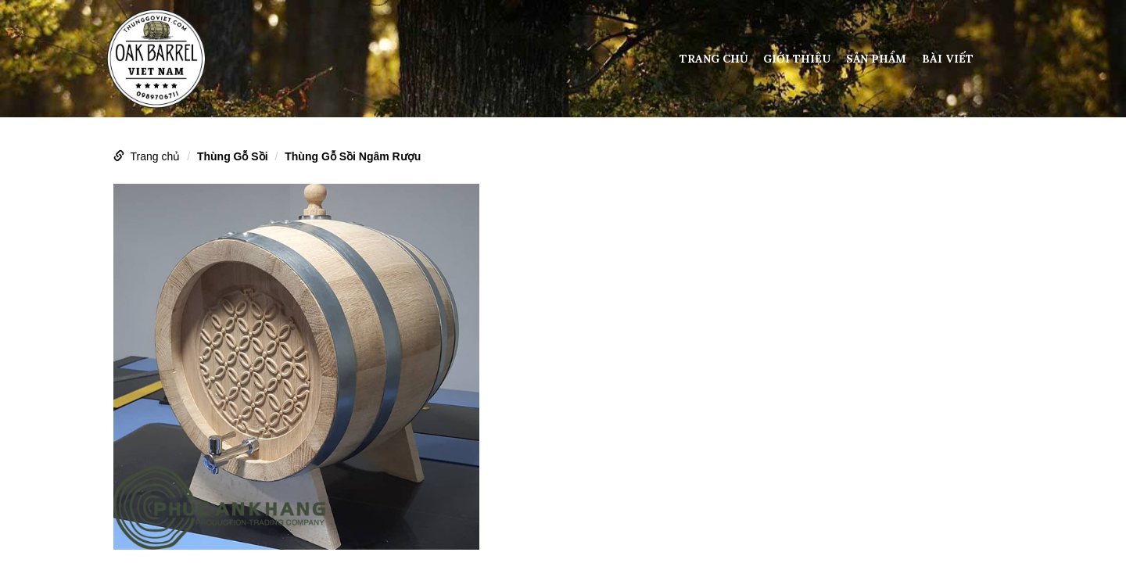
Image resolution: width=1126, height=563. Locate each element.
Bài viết (948, 59)
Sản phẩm (876, 59)
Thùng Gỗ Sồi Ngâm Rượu (353, 156)
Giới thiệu (796, 59)
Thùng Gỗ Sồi (232, 156)
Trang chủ (714, 59)
